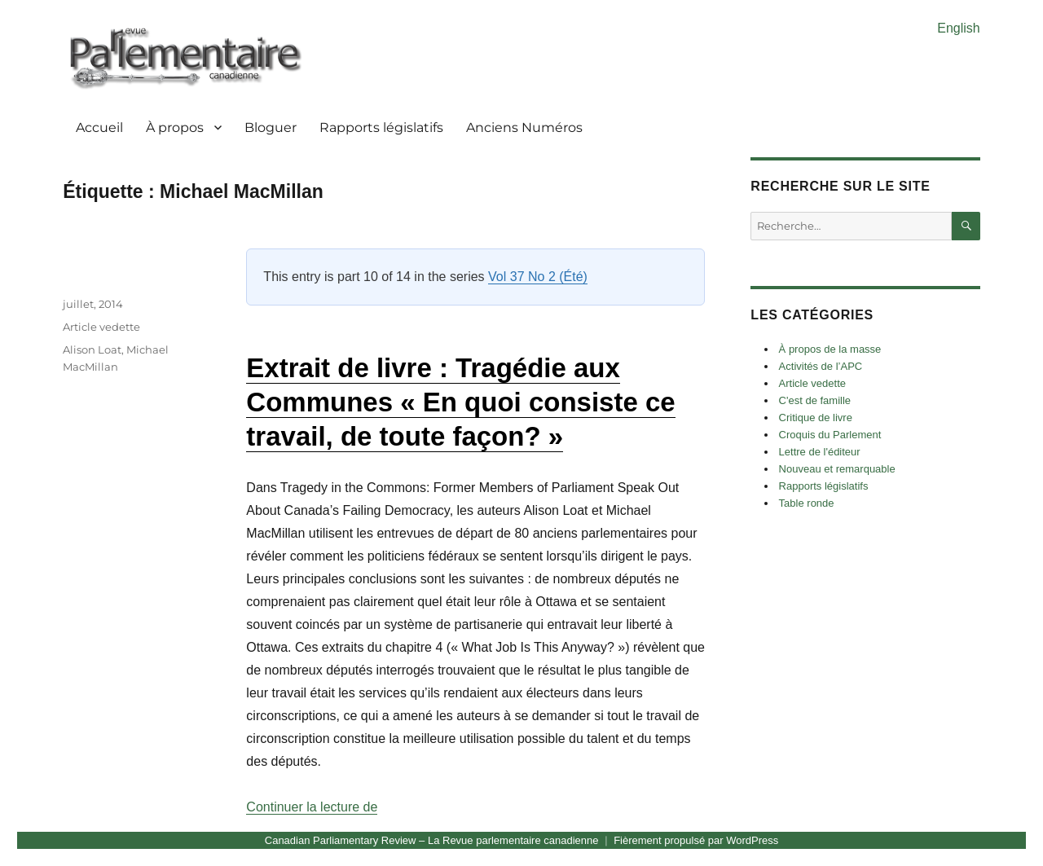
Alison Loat (92, 349)
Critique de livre (815, 417)
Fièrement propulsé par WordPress (696, 840)
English (958, 28)
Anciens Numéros (524, 127)
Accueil (99, 127)
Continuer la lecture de (311, 807)
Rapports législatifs (381, 127)
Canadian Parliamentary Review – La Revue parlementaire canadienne (432, 840)
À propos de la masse (830, 349)
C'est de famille (815, 400)
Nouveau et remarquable (837, 469)
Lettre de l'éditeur (819, 452)
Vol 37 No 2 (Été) (538, 277)
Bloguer (270, 127)
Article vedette (101, 326)
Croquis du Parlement (830, 435)
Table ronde (806, 503)
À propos (175, 127)
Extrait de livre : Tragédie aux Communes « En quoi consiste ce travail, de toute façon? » (460, 402)
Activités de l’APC (821, 366)
